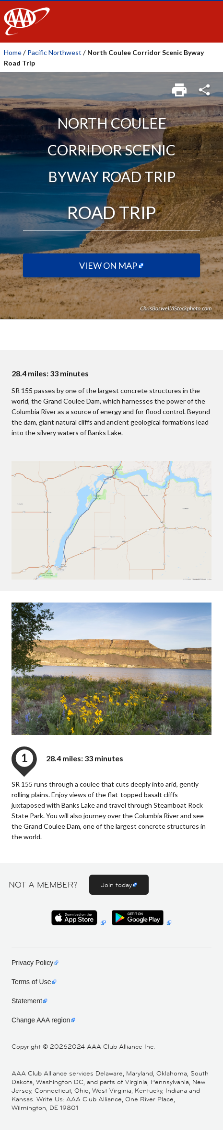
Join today (116, 884)
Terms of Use (31, 982)
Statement (27, 1001)
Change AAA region (41, 1020)
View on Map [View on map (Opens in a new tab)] (108, 265)
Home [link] (13, 52)
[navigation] (111, 21)
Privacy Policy (32, 962)
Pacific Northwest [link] (54, 52)
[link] (180, 87)
